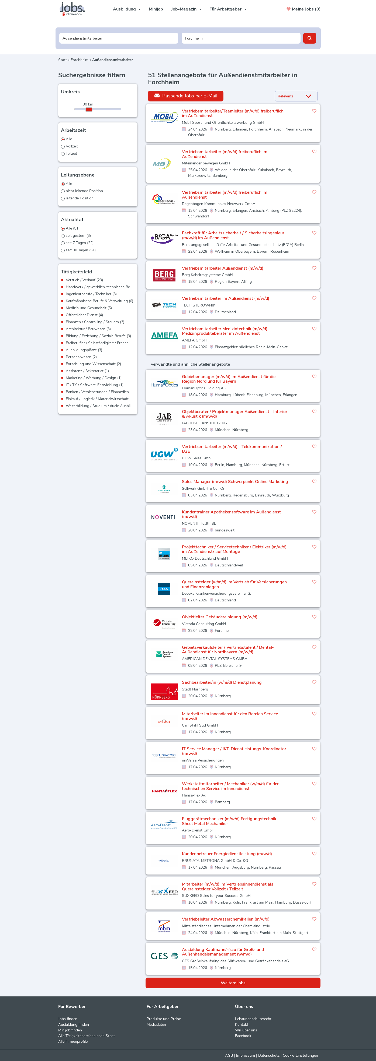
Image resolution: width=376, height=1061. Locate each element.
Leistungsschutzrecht (253, 1018)
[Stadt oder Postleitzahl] (241, 38)
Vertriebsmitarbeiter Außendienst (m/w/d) (222, 268)
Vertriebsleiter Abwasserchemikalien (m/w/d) (226, 919)
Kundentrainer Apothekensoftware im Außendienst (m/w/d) (231, 514)
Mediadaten (156, 1024)
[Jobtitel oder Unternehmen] (118, 38)
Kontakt (241, 1024)
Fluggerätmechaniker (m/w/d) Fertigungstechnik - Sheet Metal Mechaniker (230, 821)
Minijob (156, 9)
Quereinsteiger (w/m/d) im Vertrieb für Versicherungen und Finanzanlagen (234, 584)
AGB (229, 1055)
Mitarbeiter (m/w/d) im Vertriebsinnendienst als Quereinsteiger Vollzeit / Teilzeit (227, 886)
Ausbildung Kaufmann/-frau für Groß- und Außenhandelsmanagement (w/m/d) (223, 952)
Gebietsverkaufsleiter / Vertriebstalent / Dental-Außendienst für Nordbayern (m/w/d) (228, 649)
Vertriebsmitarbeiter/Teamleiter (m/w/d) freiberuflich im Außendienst (233, 113)
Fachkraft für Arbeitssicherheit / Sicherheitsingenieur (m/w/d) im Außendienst (233, 235)
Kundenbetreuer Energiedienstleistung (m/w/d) (227, 854)
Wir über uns (246, 1030)
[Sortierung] (289, 96)
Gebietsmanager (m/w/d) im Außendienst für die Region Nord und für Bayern (228, 379)
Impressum (245, 1055)
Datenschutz (269, 1055)
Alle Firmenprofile (73, 1041)
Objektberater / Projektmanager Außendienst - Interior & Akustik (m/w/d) (234, 414)
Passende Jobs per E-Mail (185, 95)
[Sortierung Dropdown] (309, 96)
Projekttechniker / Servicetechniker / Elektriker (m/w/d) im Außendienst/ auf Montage (234, 549)
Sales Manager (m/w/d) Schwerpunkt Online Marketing (235, 482)
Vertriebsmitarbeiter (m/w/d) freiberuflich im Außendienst (224, 154)
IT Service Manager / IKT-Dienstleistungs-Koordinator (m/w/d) (234, 751)
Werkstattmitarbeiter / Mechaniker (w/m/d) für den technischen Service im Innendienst (231, 786)
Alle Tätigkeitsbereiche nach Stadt (86, 1035)
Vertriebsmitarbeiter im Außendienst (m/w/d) (225, 298)
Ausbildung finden (73, 1024)
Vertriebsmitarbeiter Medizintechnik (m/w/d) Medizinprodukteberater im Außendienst (224, 331)
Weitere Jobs (233, 983)
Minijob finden (70, 1030)
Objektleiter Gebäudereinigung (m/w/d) (219, 617)
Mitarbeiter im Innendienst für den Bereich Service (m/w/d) (230, 716)
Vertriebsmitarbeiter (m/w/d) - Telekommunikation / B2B (232, 449)
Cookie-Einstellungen (300, 1055)
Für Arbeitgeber (227, 9)
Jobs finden (67, 1018)
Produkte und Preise (164, 1018)
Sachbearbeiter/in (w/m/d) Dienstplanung (222, 682)
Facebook (243, 1035)
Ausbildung (127, 9)
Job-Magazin (186, 9)
